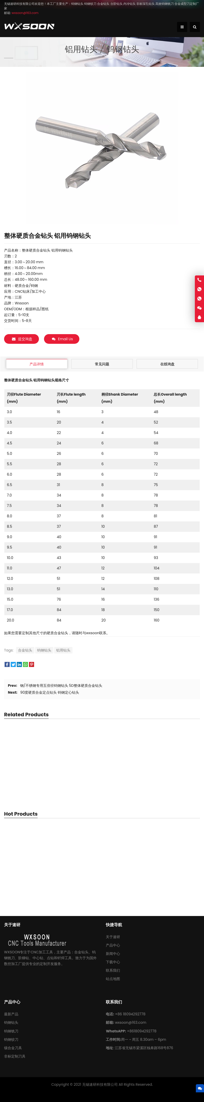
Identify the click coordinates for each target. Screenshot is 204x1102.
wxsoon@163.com (130, 1022)
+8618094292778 (141, 1031)
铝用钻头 (63, 650)
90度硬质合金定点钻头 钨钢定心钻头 (49, 692)
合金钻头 (25, 650)
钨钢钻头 (44, 650)
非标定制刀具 (14, 1056)
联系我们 (113, 970)
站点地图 (113, 978)
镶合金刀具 (13, 1047)
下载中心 (113, 962)
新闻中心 (113, 953)
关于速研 (113, 936)
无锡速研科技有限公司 (100, 1084)
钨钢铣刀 (11, 1031)
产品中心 (113, 945)
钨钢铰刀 (11, 1039)
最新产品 (11, 1014)
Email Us (62, 339)
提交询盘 (22, 339)
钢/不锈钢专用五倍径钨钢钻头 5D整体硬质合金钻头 (61, 685)
